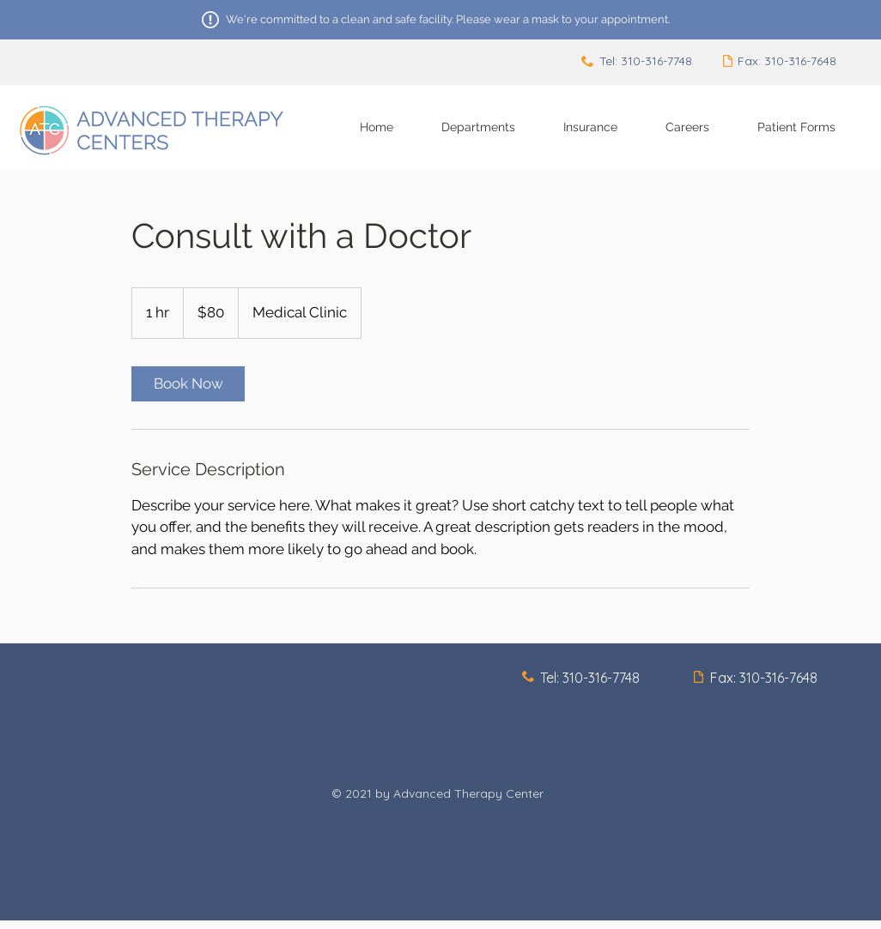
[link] (188, 383)
